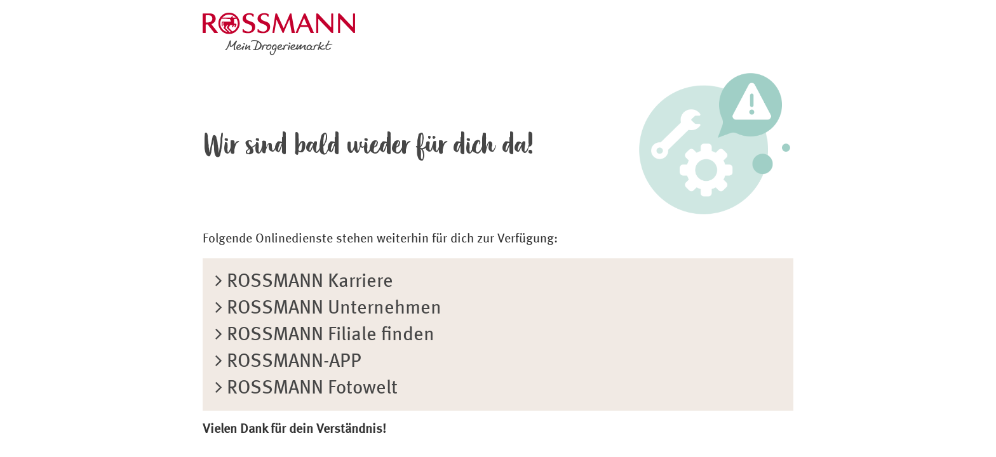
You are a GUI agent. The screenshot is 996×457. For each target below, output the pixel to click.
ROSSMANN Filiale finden (324, 335)
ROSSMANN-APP (288, 361)
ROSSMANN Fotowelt (306, 388)
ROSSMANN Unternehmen (328, 308)
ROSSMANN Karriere (304, 281)
